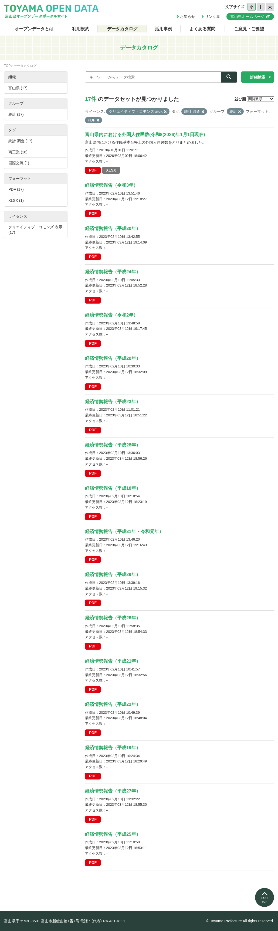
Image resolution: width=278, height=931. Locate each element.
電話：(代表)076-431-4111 (102, 921)
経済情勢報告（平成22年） (113, 704)
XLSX (111, 170)
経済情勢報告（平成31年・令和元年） (124, 531)
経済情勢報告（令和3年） (111, 185)
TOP (7, 65)
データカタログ (122, 29)
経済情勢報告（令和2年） (111, 315)
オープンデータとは (34, 29)
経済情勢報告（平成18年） (113, 488)
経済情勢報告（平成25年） (113, 834)
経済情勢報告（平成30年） (113, 228)
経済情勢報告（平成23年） (113, 401)
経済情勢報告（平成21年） (113, 661)
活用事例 (163, 29)
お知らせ (187, 16)
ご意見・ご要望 (249, 29)
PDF (93, 170)
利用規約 (80, 29)
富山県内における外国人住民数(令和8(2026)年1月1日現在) (145, 134)
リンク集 (212, 16)
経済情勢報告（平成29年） (113, 574)
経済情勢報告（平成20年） (113, 358)
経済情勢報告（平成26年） (113, 617)
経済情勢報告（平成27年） (113, 791)
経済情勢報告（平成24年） (113, 271)
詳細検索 (257, 77)
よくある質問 (202, 29)
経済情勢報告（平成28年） (113, 445)
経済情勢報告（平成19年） (113, 747)
